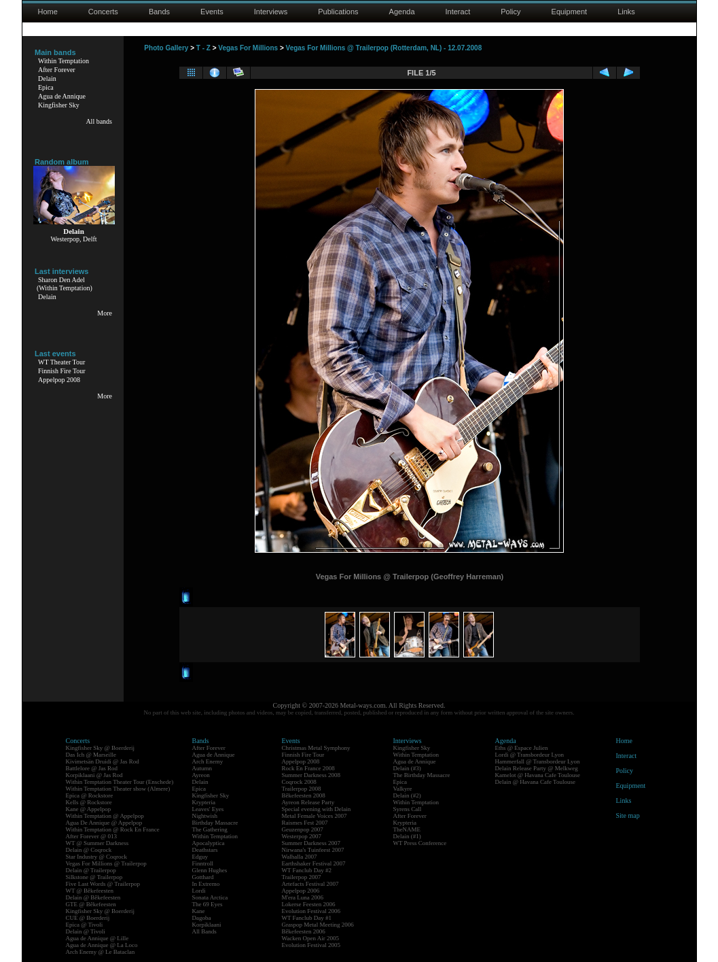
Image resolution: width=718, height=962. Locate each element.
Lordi (199, 890)
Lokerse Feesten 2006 (309, 904)
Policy (510, 11)
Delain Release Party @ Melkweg (536, 768)
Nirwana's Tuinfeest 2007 (313, 849)
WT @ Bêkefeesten (90, 890)
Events (211, 11)
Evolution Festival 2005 (311, 945)
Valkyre (402, 788)
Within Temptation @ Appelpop (105, 815)
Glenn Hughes (210, 870)
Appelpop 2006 (301, 890)
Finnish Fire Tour (62, 371)
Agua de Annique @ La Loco (102, 945)
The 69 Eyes (207, 904)
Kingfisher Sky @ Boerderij (100, 747)
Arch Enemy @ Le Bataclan (100, 951)
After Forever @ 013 (92, 836)
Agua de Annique (62, 96)
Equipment (570, 11)
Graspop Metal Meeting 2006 (318, 924)
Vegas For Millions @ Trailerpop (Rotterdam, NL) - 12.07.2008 (384, 48)
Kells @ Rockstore (89, 802)
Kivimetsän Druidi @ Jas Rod (102, 761)
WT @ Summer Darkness (97, 843)
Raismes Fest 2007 (305, 822)
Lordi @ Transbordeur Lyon (529, 754)
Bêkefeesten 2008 (303, 795)
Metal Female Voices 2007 (314, 815)
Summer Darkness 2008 (311, 775)
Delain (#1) (407, 836)
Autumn (202, 768)
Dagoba (201, 917)
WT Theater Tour (61, 362)
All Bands (204, 931)
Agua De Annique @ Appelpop (104, 822)
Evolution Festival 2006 (311, 911)
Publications (338, 11)
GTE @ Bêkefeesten (91, 904)
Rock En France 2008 (308, 768)
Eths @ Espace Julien (521, 747)
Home (48, 11)
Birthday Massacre (215, 822)
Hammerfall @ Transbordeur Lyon (537, 761)
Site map (628, 815)
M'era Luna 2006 (303, 897)
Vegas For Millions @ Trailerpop (106, 863)
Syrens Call (407, 809)
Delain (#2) (407, 795)
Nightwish (205, 815)
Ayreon (201, 775)
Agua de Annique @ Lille (97, 938)
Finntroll (203, 863)
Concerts (103, 11)
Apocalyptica (208, 843)
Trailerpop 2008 (301, 788)
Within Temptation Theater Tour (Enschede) (120, 781)
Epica (46, 87)
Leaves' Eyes (208, 809)
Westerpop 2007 (302, 836)
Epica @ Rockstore (89, 795)
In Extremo (206, 883)
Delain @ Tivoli (85, 931)
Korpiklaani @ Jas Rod (94, 775)
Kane (198, 911)
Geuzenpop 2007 (302, 829)
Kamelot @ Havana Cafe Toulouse (537, 775)
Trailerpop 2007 (301, 877)
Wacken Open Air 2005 (311, 938)
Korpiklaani (206, 924)
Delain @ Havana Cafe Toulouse (535, 781)
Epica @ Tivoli (84, 924)
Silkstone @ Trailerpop (94, 877)
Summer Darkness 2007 (311, 843)
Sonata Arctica (210, 897)
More (104, 313)
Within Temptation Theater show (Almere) (118, 788)
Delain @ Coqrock (89, 849)
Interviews (271, 11)
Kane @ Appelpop (88, 809)
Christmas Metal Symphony (316, 747)
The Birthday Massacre (421, 775)
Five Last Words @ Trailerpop (103, 883)
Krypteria (203, 802)
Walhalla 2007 (299, 856)
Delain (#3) (407, 768)
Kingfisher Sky (58, 105)
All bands (99, 121)
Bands (159, 11)
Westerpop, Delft (73, 239)
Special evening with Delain (316, 809)
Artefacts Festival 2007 (310, 883)
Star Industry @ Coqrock (97, 856)
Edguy (200, 856)
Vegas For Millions (248, 48)
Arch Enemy (207, 761)
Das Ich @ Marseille (91, 754)
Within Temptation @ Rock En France (113, 829)
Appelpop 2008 (59, 379)
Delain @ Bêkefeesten (93, 897)
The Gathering (210, 829)
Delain (47, 78)
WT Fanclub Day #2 (307, 870)
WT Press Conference (420, 843)
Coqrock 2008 (299, 781)
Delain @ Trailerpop (91, 870)
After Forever (56, 69)
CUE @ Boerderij (88, 917)
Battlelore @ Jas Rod (92, 768)
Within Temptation (63, 61)
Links (626, 11)
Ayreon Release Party (308, 802)
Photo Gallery (166, 48)
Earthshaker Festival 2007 (314, 863)
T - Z (203, 48)
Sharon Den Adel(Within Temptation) (64, 284)
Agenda (402, 11)
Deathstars (205, 849)
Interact (458, 11)
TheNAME (407, 829)
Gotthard (203, 877)
